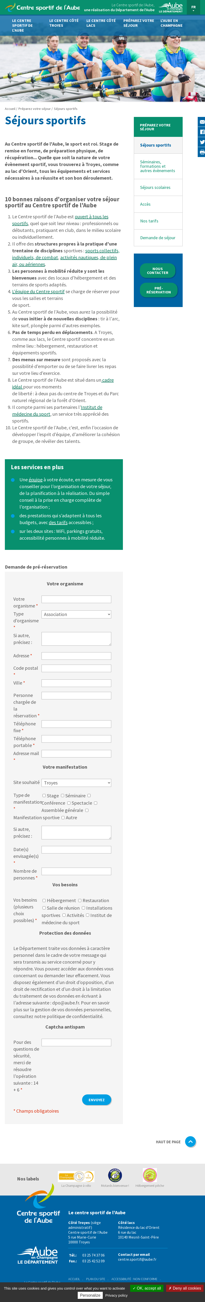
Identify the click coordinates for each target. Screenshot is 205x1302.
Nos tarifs (149, 221)
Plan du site (95, 1279)
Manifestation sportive (36, 817)
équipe (36, 479)
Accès (145, 204)
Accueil (10, 108)
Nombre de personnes (25, 874)
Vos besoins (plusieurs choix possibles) (25, 910)
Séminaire (75, 795)
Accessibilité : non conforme (134, 1279)
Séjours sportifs (155, 145)
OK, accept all (147, 1288)
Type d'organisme (26, 620)
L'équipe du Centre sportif (38, 291)
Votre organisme (25, 602)
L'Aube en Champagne (172, 23)
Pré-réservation (158, 290)
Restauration (96, 900)
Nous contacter (157, 270)
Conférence (53, 803)
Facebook (193, 132)
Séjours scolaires (155, 187)
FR (193, 6)
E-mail (193, 122)
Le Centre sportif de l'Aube (22, 25)
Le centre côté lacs (101, 23)
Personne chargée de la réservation (26, 705)
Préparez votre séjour (138, 23)
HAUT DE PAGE (176, 1142)
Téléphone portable (24, 741)
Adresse (22, 655)
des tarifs (58, 522)
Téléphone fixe (24, 727)
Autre (71, 817)
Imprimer (193, 152)
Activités (75, 915)
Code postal (25, 671)
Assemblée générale (62, 810)
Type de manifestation (27, 802)
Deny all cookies (185, 1288)
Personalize (90, 1295)
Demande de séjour (157, 237)
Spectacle (82, 803)
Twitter (193, 142)
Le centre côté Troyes (64, 23)
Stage (53, 795)
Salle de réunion (63, 908)
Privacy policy (116, 1295)
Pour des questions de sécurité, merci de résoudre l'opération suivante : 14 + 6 (26, 1066)
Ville (19, 683)
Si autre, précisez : (22, 638)
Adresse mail (26, 756)
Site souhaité (26, 782)
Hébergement (61, 900)
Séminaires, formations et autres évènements (157, 166)
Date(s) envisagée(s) (26, 856)
